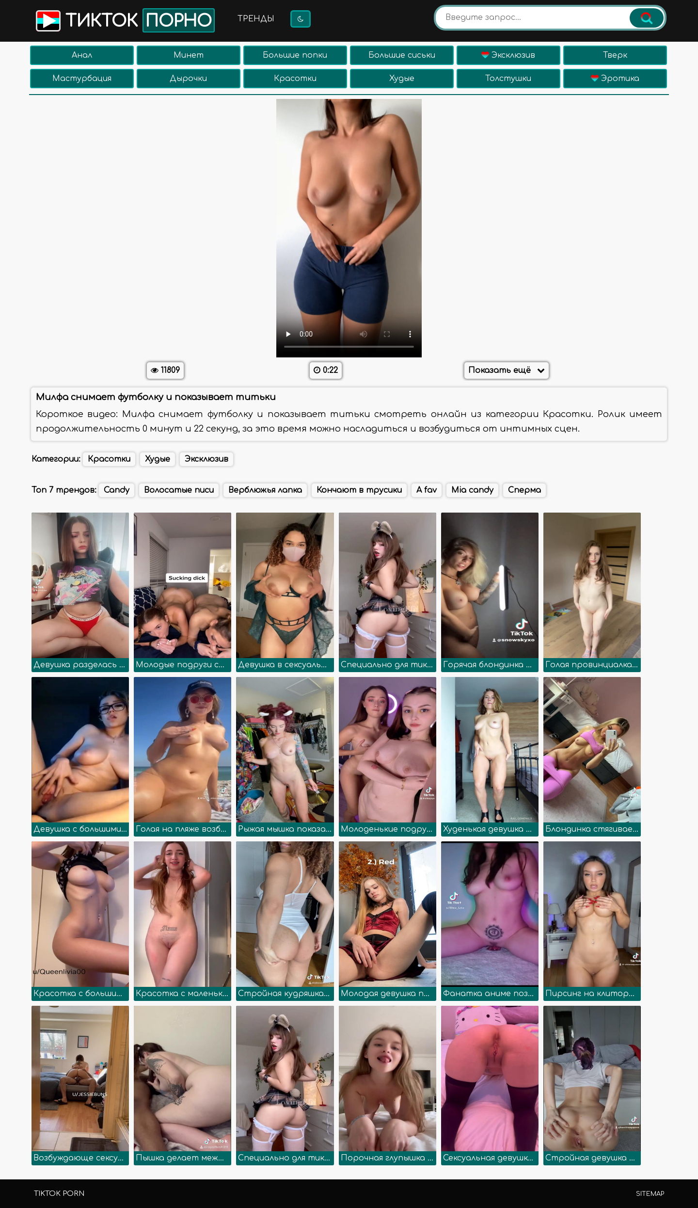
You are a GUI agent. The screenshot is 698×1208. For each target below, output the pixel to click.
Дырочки (188, 78)
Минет (189, 55)
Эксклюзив (508, 55)
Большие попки (295, 55)
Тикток (124, 20)
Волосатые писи (179, 490)
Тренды (256, 19)
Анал (82, 55)
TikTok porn (59, 1194)
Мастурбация (81, 78)
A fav (426, 490)
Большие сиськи (401, 55)
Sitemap (650, 1194)
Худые (401, 78)
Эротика (615, 78)
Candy (116, 490)
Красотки (295, 78)
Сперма (524, 490)
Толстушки (508, 78)
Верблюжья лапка (265, 490)
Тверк (615, 55)
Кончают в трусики (359, 490)
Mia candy (472, 490)
